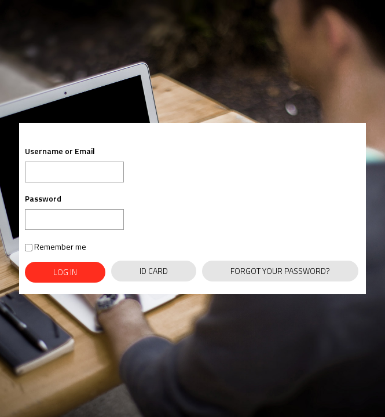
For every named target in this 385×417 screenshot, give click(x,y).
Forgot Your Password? (280, 271)
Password (43, 198)
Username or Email (60, 151)
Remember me (55, 246)
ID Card (154, 271)
